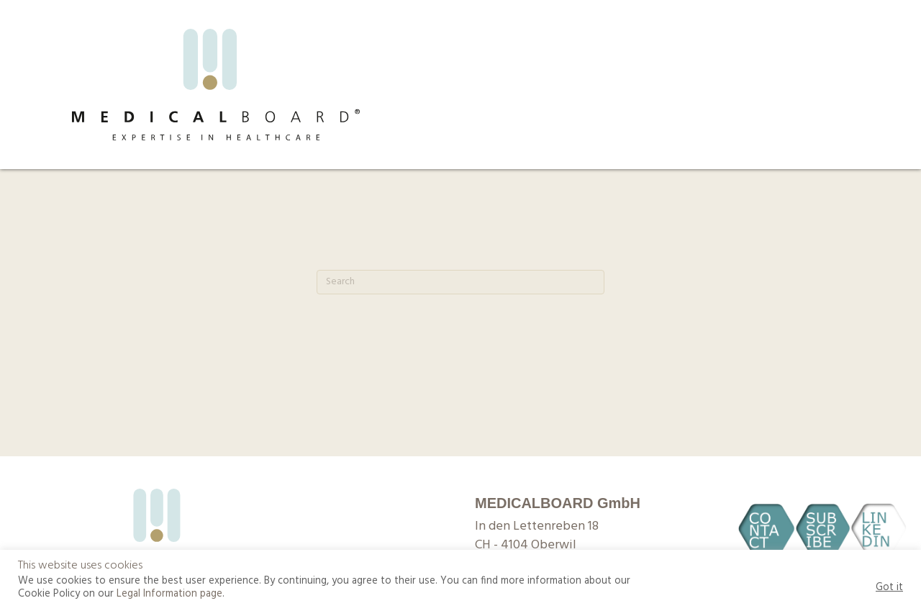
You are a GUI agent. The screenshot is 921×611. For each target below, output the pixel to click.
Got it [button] (889, 587)
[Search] (460, 282)
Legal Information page (169, 594)
